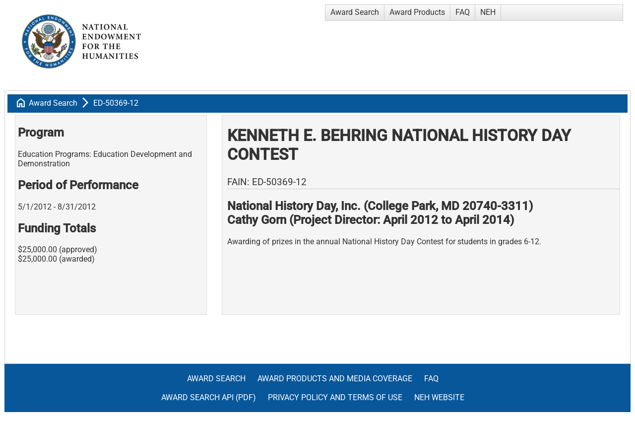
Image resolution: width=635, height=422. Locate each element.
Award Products (417, 12)
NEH (488, 12)
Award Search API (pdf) (208, 397)
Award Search (354, 12)
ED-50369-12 (115, 103)
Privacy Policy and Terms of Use (335, 397)
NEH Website (439, 397)
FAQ (462, 12)
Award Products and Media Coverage (334, 378)
